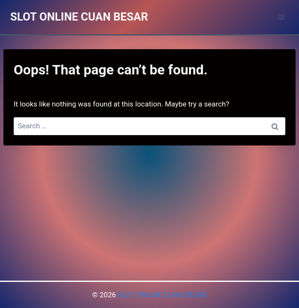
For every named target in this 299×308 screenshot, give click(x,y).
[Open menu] (281, 17)
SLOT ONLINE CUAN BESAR (162, 294)
